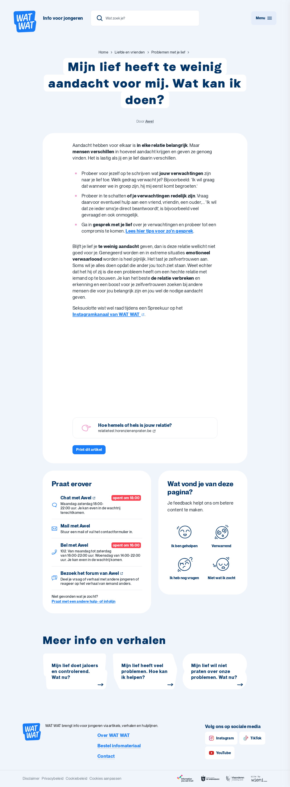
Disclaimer (31, 778)
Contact (106, 756)
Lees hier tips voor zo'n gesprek (159, 231)
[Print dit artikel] (89, 449)
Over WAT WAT (113, 735)
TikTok (252, 738)
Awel (149, 121)
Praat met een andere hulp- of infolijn (83, 601)
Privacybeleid (52, 778)
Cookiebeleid (76, 778)
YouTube (220, 753)
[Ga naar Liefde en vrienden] (130, 52)
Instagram (221, 738)
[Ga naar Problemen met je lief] (168, 52)
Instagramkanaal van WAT (108, 314)
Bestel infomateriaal (119, 745)
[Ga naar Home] (103, 52)
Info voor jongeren (63, 18)
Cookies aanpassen (105, 778)
